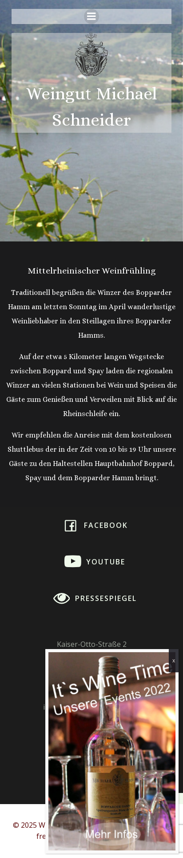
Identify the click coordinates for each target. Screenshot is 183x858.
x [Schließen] (173, 660)
